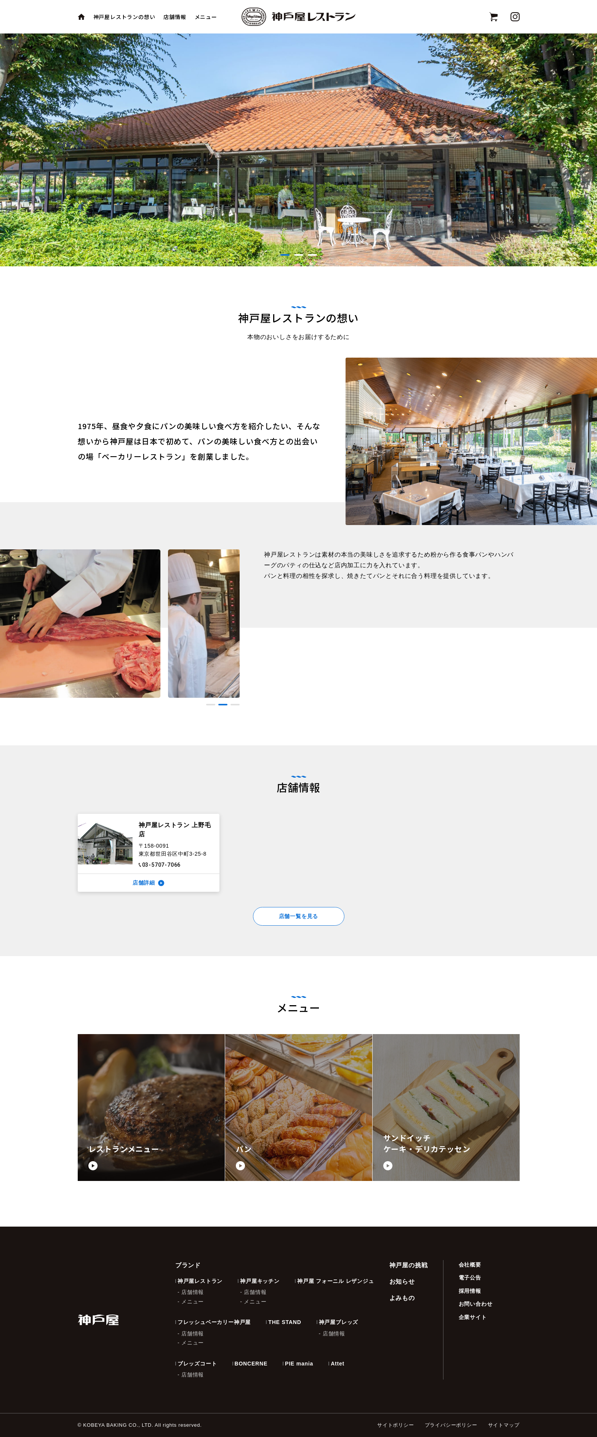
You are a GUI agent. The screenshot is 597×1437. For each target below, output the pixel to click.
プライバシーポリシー (451, 1425)
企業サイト (473, 1317)
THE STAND (284, 1322)
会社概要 (470, 1265)
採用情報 (470, 1291)
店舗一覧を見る (299, 916)
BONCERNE (251, 1364)
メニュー (206, 17)
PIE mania (299, 1364)
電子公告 (470, 1278)
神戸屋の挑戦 (408, 1265)
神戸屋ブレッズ (339, 1322)
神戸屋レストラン (200, 1281)
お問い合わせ (476, 1304)
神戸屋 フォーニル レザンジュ (335, 1281)
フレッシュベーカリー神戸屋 (214, 1322)
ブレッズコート (197, 1364)
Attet (337, 1364)
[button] (285, 255)
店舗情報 (174, 17)
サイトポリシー (395, 1425)
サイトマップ (504, 1425)
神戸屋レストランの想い (124, 17)
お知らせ (402, 1281)
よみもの (402, 1298)
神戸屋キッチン (260, 1281)
